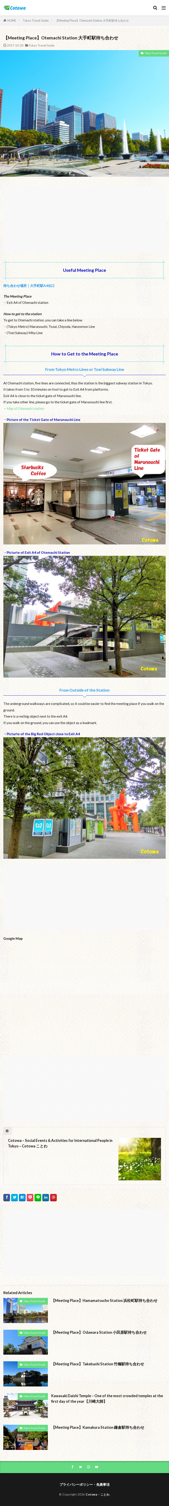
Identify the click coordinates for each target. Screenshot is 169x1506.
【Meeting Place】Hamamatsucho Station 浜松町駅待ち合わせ (104, 1300)
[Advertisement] (84, 217)
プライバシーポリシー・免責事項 (84, 1484)
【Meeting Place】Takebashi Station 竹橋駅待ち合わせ (97, 1364)
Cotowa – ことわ (97, 1494)
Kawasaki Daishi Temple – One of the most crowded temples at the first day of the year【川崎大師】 (107, 1399)
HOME (11, 20)
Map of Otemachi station (25, 408)
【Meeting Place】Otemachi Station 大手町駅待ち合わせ (92, 20)
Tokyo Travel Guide (36, 20)
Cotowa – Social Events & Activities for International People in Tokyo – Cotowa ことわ (60, 1143)
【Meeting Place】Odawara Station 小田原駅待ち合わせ (99, 1332)
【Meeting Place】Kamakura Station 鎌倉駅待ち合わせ (97, 1427)
